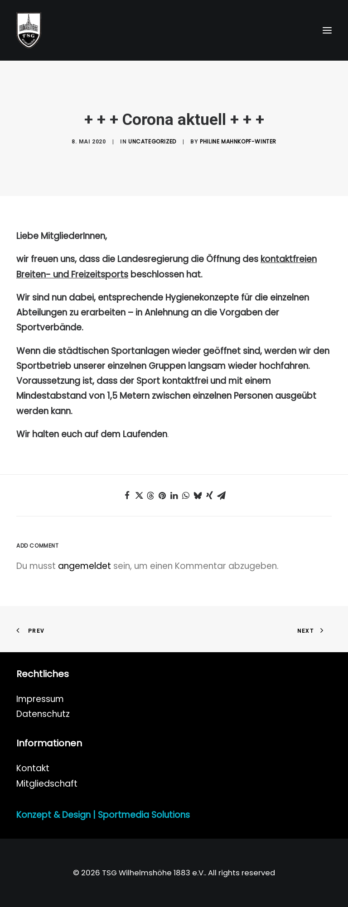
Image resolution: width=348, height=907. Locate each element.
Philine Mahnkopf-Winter (238, 141)
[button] (327, 30)
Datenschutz (43, 714)
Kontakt (32, 768)
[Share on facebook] (126, 495)
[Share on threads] (150, 495)
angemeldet (84, 566)
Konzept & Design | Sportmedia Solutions (103, 815)
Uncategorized (152, 141)
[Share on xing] (209, 495)
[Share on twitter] (138, 495)
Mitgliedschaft (46, 784)
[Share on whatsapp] (185, 495)
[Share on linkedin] (174, 495)
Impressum (40, 699)
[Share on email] (221, 495)
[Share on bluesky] (197, 495)
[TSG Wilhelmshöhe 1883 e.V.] (28, 30)
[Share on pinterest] (162, 495)
